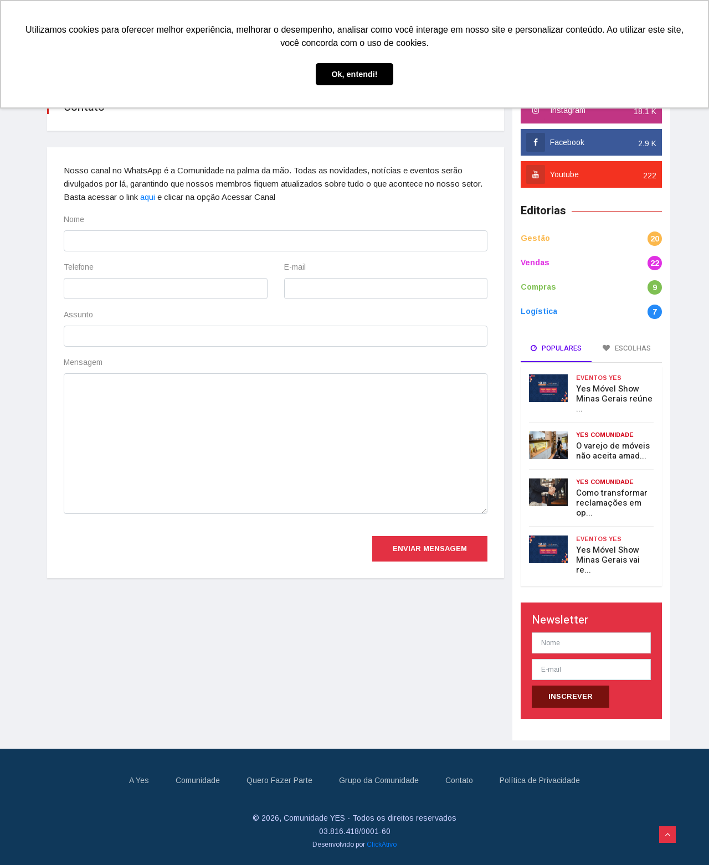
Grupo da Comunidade (379, 780)
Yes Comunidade (605, 434)
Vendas (535, 262)
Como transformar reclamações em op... (612, 503)
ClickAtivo (382, 844)
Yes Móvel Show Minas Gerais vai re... (608, 560)
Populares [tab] (556, 348)
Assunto (78, 314)
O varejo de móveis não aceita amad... (613, 451)
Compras (538, 286)
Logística (539, 311)
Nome (74, 219)
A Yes (139, 780)
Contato (459, 780)
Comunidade (198, 780)
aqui (147, 197)
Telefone (79, 266)
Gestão (535, 238)
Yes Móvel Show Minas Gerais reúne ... (614, 399)
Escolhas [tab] (627, 348)
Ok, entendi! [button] (354, 74)
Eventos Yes (598, 377)
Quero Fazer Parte (279, 780)
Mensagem (83, 362)
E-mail (295, 266)
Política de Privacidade (540, 780)
